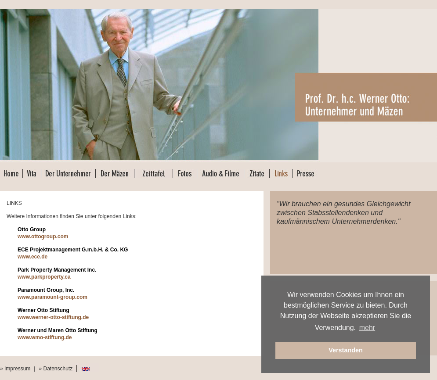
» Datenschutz (55, 369)
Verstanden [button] (346, 350)
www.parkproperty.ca (44, 277)
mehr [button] (367, 327)
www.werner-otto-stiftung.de (53, 317)
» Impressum (15, 369)
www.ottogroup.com (43, 236)
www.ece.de (32, 257)
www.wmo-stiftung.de (45, 337)
